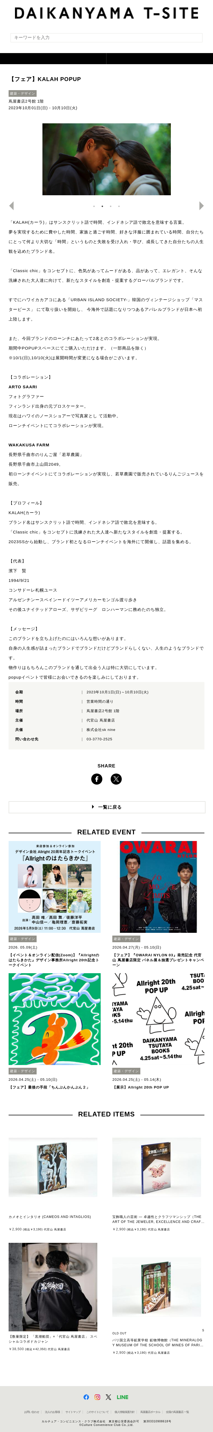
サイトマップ (72, 1411)
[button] (53, 58)
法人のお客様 (52, 1411)
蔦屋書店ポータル (150, 1411)
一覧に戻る (110, 807)
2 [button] (102, 206)
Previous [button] (9, 205)
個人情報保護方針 (125, 1411)
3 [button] (110, 206)
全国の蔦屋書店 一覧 (177, 1411)
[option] (107, 159)
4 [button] (119, 206)
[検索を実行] (195, 39)
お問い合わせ (31, 1411)
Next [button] (203, 205)
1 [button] (94, 206)
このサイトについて (97, 1411)
